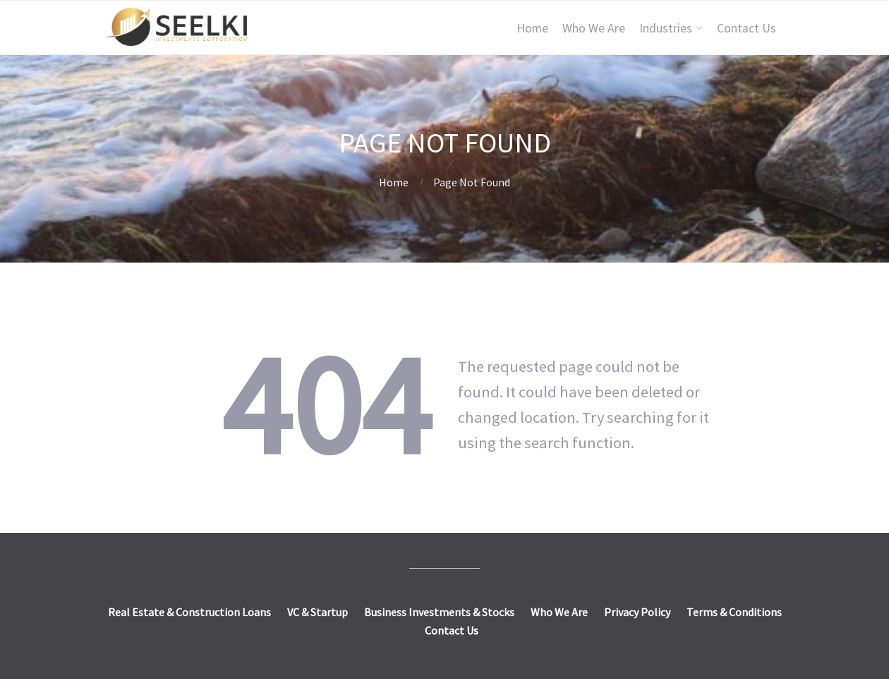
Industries (665, 28)
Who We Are (593, 28)
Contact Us (746, 28)
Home (532, 28)
